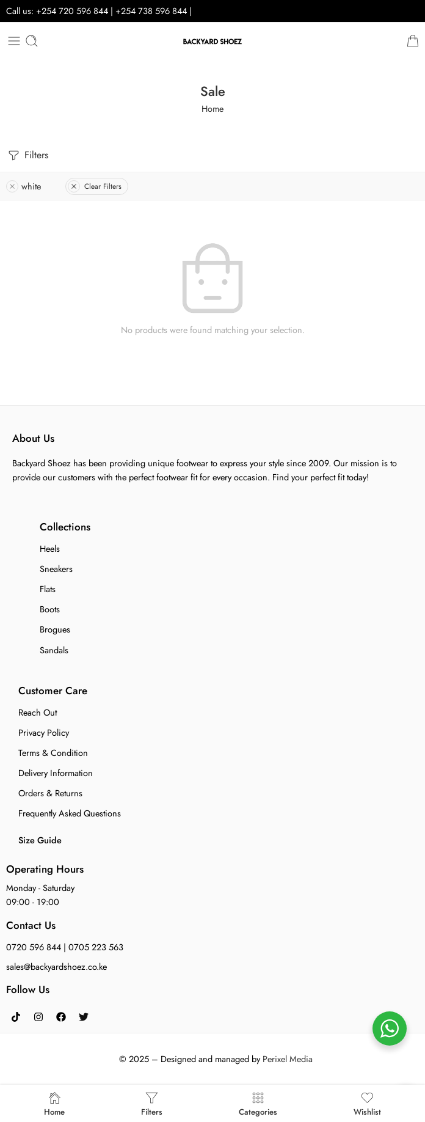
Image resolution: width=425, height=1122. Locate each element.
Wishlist (367, 1103)
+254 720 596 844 (72, 10)
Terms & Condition (53, 752)
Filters (27, 155)
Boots (50, 609)
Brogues (55, 629)
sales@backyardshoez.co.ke (56, 966)
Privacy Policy (43, 732)
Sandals (54, 650)
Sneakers (56, 568)
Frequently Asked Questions (69, 813)
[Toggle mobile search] (31, 41)
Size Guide (40, 840)
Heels (50, 548)
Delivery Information (55, 772)
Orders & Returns (50, 793)
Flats (48, 588)
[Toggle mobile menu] (14, 41)
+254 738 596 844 (152, 10)
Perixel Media (288, 1058)
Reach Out (37, 712)
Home (212, 108)
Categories (258, 1103)
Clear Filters (95, 186)
